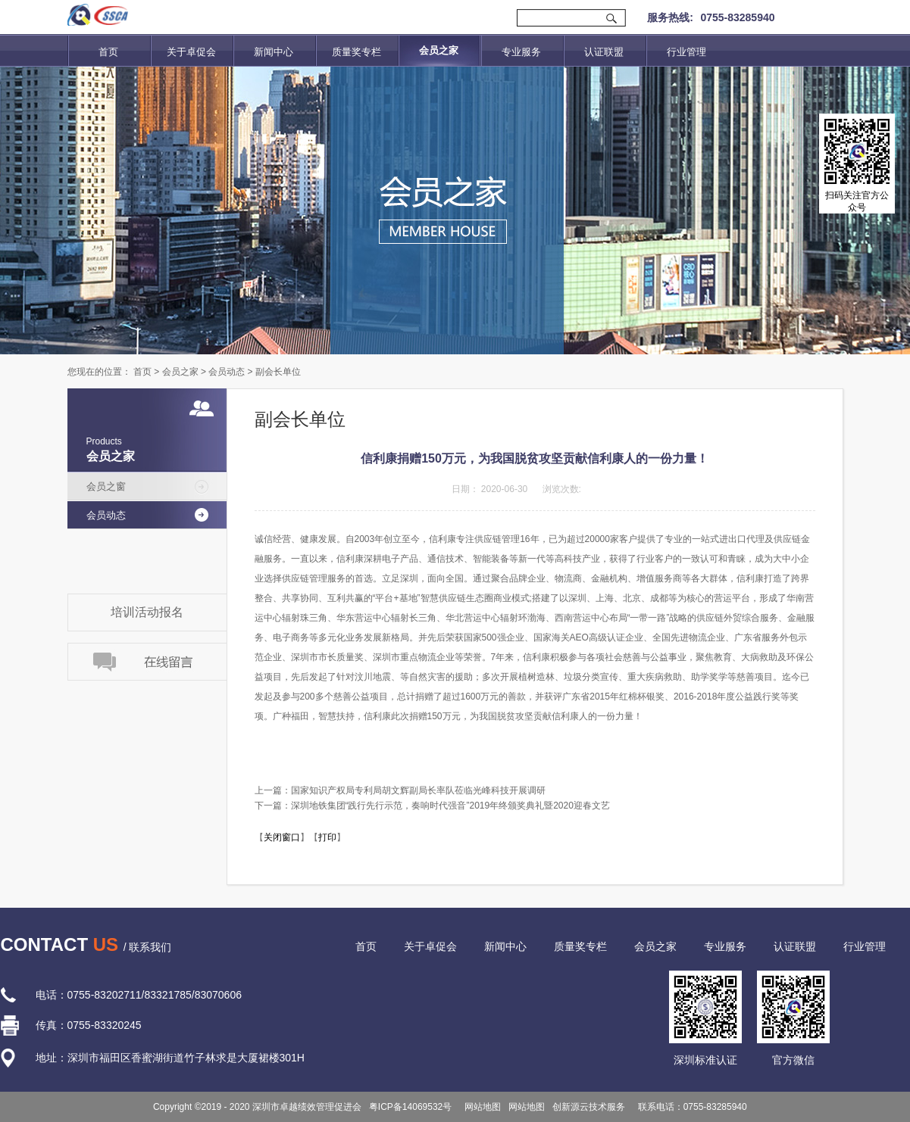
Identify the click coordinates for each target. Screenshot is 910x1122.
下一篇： (432, 805)
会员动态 (226, 371)
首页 (108, 52)
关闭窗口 (282, 837)
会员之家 (180, 371)
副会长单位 (278, 371)
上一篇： (400, 790)
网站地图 (480, 1107)
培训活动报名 (147, 612)
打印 (327, 837)
